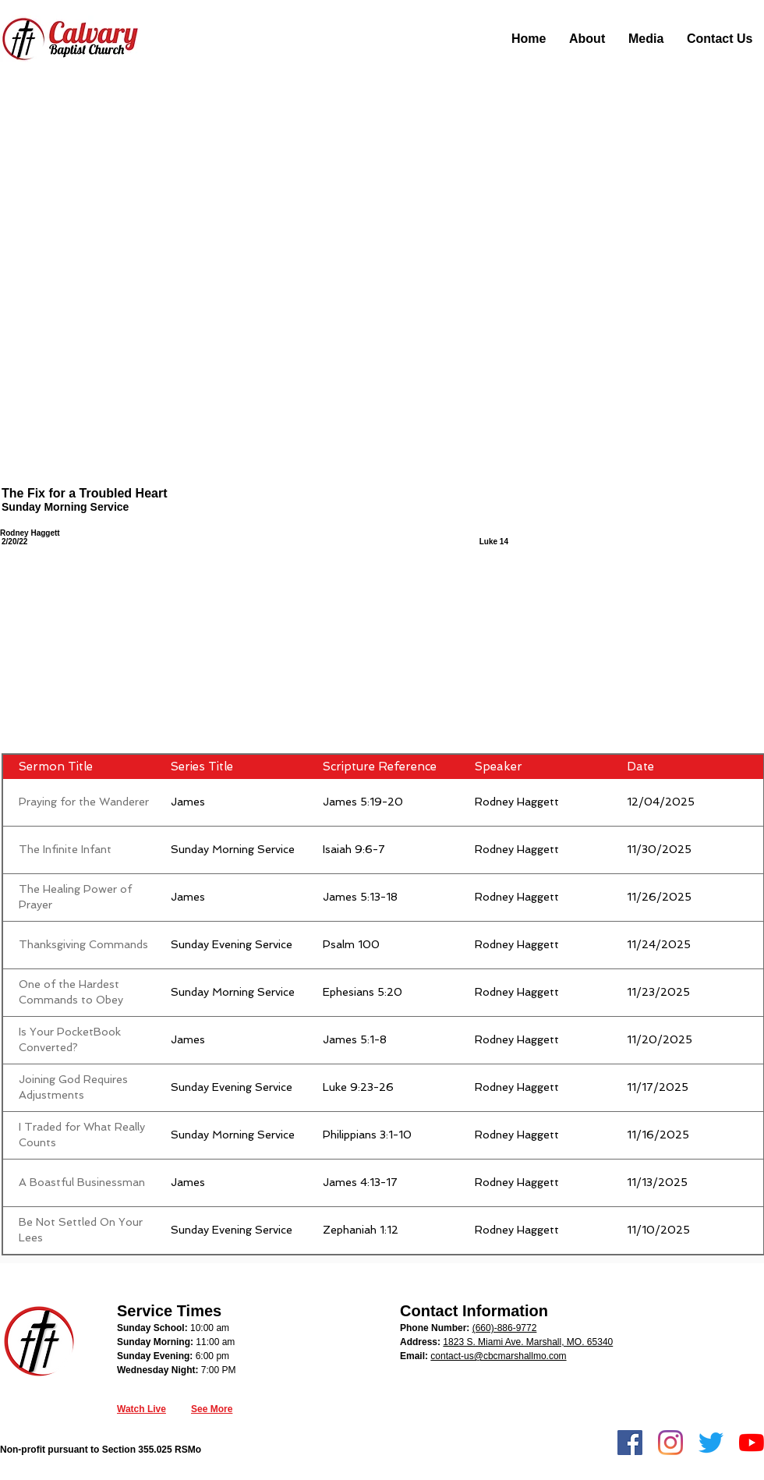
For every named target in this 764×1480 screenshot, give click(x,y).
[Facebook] (629, 1442)
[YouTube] (751, 1442)
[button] (587, 39)
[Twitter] (711, 1442)
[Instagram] (670, 1442)
